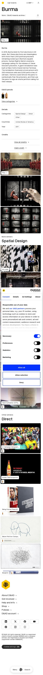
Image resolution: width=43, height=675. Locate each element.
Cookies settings (11, 647)
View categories (10, 101)
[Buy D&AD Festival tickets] (13, 3)
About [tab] (37, 297)
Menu (15, 670)
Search (27, 670)
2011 (17, 127)
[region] (21, 164)
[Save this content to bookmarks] (38, 15)
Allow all (21, 368)
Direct (31, 114)
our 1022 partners (17, 308)
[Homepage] (20, 669)
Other (18, 117)
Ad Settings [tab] (27, 297)
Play (4, 40)
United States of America (25, 122)
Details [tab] (16, 297)
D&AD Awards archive (16, 15)
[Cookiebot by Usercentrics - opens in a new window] (30, 290)
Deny (21, 382)
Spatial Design (21, 114)
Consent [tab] (6, 297)
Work (4, 15)
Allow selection (21, 375)
